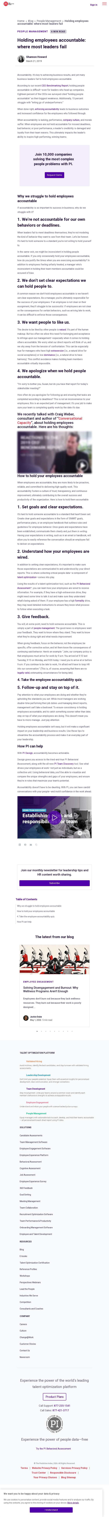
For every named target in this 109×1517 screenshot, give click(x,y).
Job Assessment (27, 1175)
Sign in (93, 5)
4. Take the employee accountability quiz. (36, 916)
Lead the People (27, 1289)
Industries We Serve (29, 1295)
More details (73, 1503)
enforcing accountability (47, 109)
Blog (30, 20)
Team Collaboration (29, 1208)
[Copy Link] (36, 844)
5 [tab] (54, 1031)
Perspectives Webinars (30, 1282)
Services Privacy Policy (74, 1468)
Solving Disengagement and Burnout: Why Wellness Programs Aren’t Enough (50, 989)
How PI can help (24, 922)
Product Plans (55, 1397)
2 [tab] (41, 1031)
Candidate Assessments (31, 1135)
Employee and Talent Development (36, 1234)
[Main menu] (104, 3)
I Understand (51, 1510)
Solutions (25, 1127)
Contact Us (25, 1350)
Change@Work (26, 1337)
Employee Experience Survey (33, 1181)
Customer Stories (28, 1344)
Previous (15, 985)
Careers (23, 1324)
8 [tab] (67, 1031)
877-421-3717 (61, 1410)
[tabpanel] (54, 986)
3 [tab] (45, 1031)
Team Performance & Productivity (35, 1221)
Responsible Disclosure (63, 1472)
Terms (24, 1468)
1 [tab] (37, 1031)
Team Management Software (33, 1142)
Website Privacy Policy (44, 1468)
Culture (23, 1331)
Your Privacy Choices (45, 1477)
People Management (49, 20)
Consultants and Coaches (31, 1309)
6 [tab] (58, 1031)
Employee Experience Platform (34, 1155)
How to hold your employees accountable (36, 911)
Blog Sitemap (68, 1477)
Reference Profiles (28, 1269)
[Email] (30, 844)
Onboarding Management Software (36, 1227)
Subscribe (54, 883)
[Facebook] (25, 844)
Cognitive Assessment (30, 1168)
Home (21, 20)
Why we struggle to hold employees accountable (39, 906)
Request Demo (54, 175)
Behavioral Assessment (31, 1162)
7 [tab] (63, 1031)
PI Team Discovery (64, 763)
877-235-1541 (62, 1405)
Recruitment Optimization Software (36, 1214)
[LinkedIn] (19, 844)
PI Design (27, 753)
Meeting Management (30, 1201)
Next (94, 985)
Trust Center (39, 1472)
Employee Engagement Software (35, 1148)
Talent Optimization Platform (37, 1053)
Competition (25, 1302)
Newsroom (25, 1357)
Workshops (25, 1276)
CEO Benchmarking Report (55, 85)
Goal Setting (25, 1194)
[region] (51, 1503)
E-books (23, 1256)
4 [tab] (50, 1031)
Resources (26, 1241)
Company (25, 1316)
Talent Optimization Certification (35, 1263)
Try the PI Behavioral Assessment (53, 1448)
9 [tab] (72, 1031)
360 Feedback (26, 1188)
